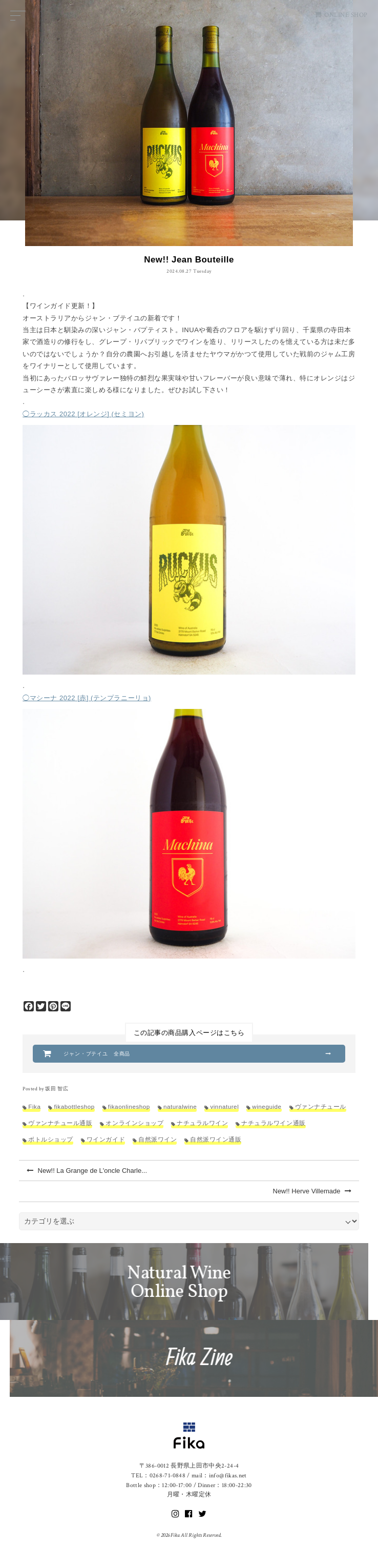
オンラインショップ (134, 1123)
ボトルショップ (50, 1139)
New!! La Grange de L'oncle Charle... (87, 1170)
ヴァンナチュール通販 (60, 1123)
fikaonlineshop (129, 1106)
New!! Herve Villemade (312, 1191)
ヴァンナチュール (320, 1106)
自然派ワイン (157, 1139)
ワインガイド (106, 1139)
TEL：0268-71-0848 (158, 1475)
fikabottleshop (74, 1106)
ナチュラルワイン (202, 1123)
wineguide (266, 1106)
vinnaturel (224, 1106)
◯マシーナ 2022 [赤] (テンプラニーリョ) (87, 698)
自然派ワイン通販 (215, 1139)
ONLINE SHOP (341, 15)
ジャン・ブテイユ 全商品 (97, 1053)
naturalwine (180, 1106)
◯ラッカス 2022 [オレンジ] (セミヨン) (83, 414)
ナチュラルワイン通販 (273, 1123)
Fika (34, 1106)
